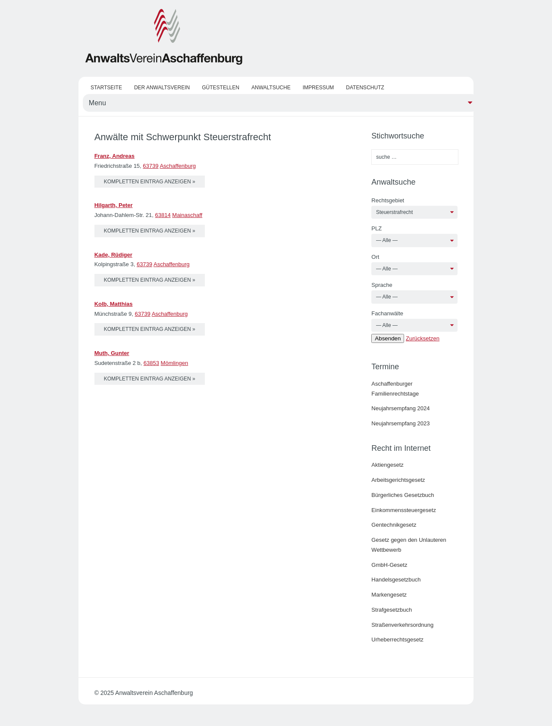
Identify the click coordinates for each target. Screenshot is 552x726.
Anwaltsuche (271, 88)
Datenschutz (365, 88)
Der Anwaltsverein (162, 88)
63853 (151, 363)
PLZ (376, 228)
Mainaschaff (187, 215)
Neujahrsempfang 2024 (400, 408)
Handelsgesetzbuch (395, 579)
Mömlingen (174, 363)
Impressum (318, 88)
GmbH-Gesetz (389, 565)
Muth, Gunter (111, 353)
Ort (375, 257)
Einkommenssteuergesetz (403, 510)
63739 (150, 166)
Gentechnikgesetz (393, 525)
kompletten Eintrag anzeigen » (149, 182)
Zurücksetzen (422, 338)
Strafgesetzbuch (391, 610)
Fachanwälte (387, 313)
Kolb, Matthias (113, 304)
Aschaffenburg (178, 166)
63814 (163, 215)
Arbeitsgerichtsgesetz (398, 480)
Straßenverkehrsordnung (402, 625)
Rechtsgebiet (387, 200)
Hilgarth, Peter (113, 205)
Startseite (106, 88)
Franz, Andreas (114, 156)
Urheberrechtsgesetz (397, 639)
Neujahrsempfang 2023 (400, 423)
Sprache (381, 285)
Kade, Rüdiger (113, 254)
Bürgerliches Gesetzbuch (402, 495)
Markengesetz (389, 594)
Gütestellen (220, 88)
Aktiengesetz (387, 465)
